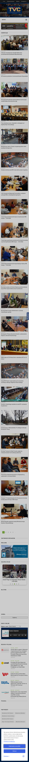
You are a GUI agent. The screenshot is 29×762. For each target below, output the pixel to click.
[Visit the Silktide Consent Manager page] (23, 756)
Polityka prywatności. (9, 741)
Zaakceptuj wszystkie (14, 746)
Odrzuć (14, 751)
